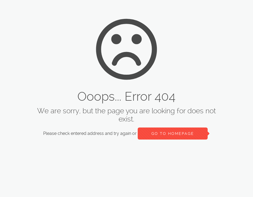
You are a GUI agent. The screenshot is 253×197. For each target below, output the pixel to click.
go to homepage (172, 133)
